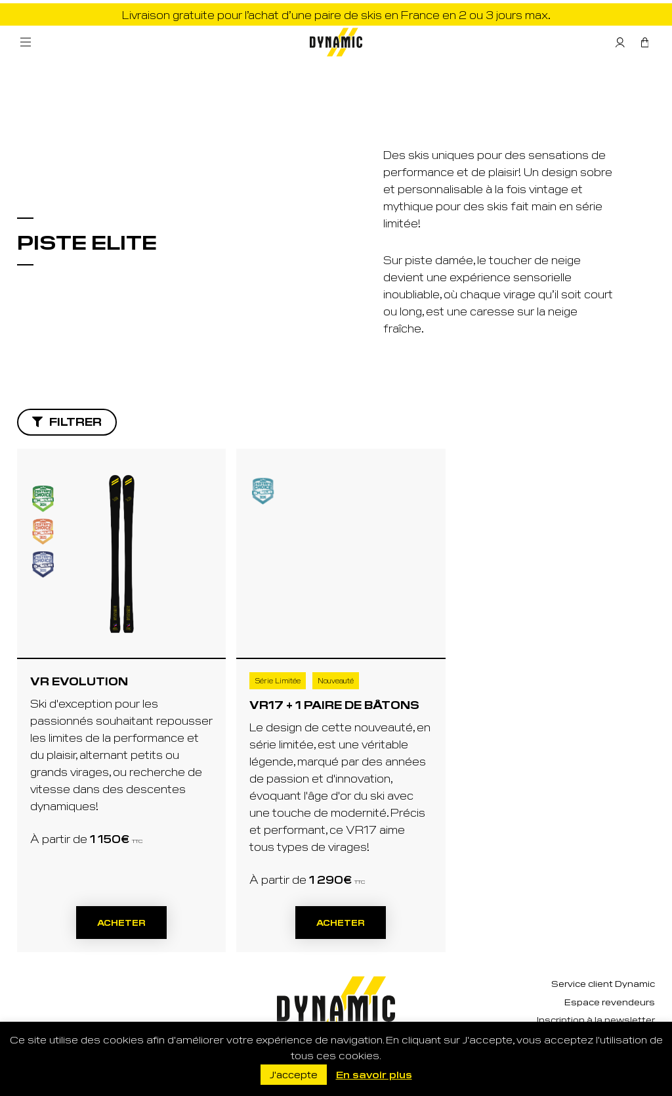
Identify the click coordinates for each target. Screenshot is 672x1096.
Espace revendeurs (609, 1001)
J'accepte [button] (294, 1074)
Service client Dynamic (603, 983)
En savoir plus (374, 1074)
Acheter (121, 922)
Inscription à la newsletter (596, 1019)
